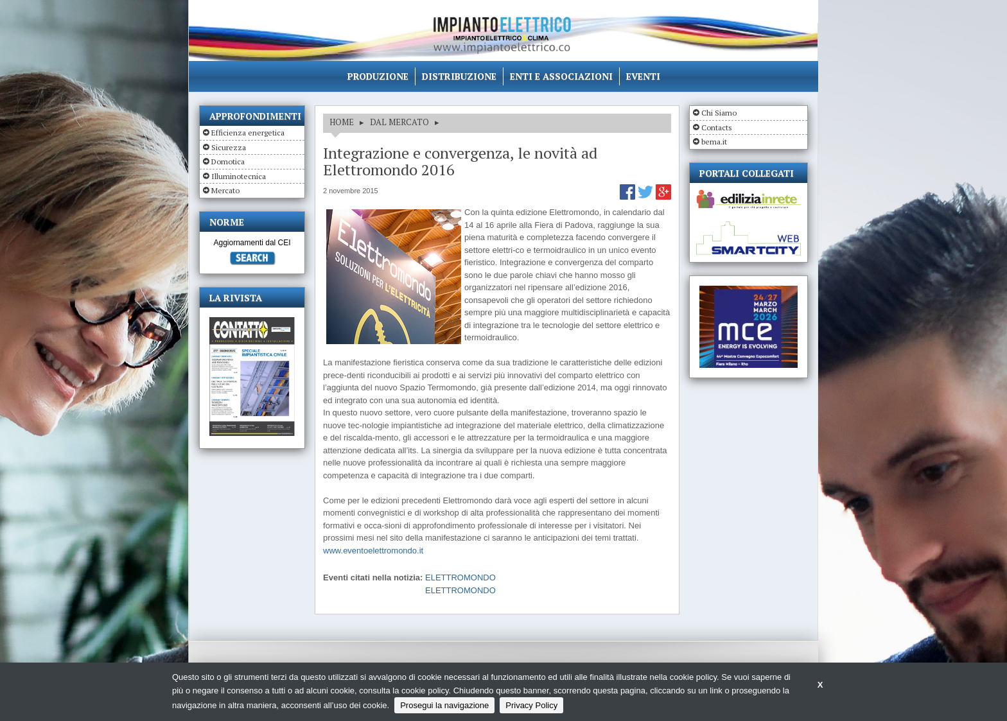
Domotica (228, 161)
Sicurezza (228, 147)
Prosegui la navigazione (444, 705)
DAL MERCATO (399, 122)
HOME (341, 122)
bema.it (714, 141)
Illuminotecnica (238, 176)
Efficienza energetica (248, 132)
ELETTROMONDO (460, 577)
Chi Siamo (719, 112)
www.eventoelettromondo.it (373, 550)
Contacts (716, 127)
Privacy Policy (531, 705)
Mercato (225, 190)
